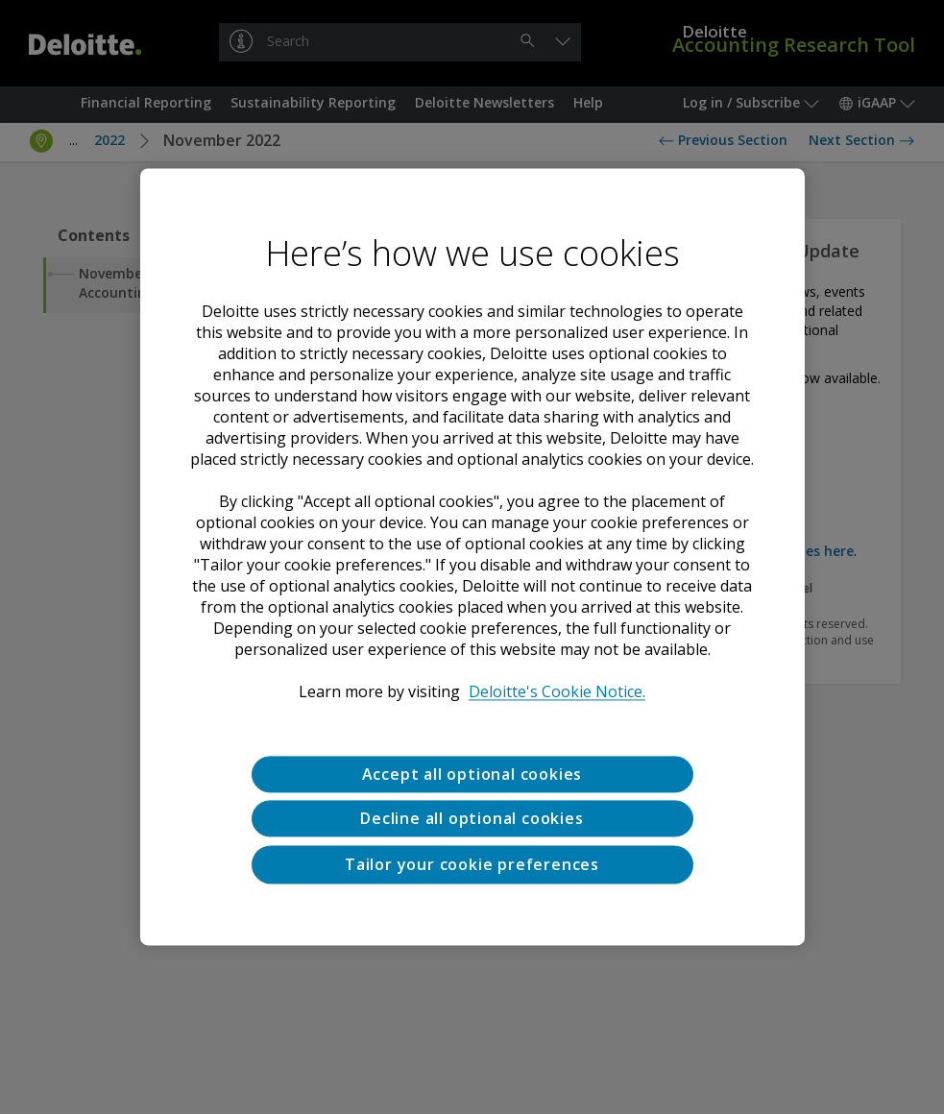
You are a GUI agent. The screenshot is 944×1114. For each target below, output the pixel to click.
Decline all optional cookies (471, 819)
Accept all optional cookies (472, 774)
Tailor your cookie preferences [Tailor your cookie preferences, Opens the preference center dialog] (472, 864)
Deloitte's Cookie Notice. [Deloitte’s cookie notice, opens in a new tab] (557, 691)
